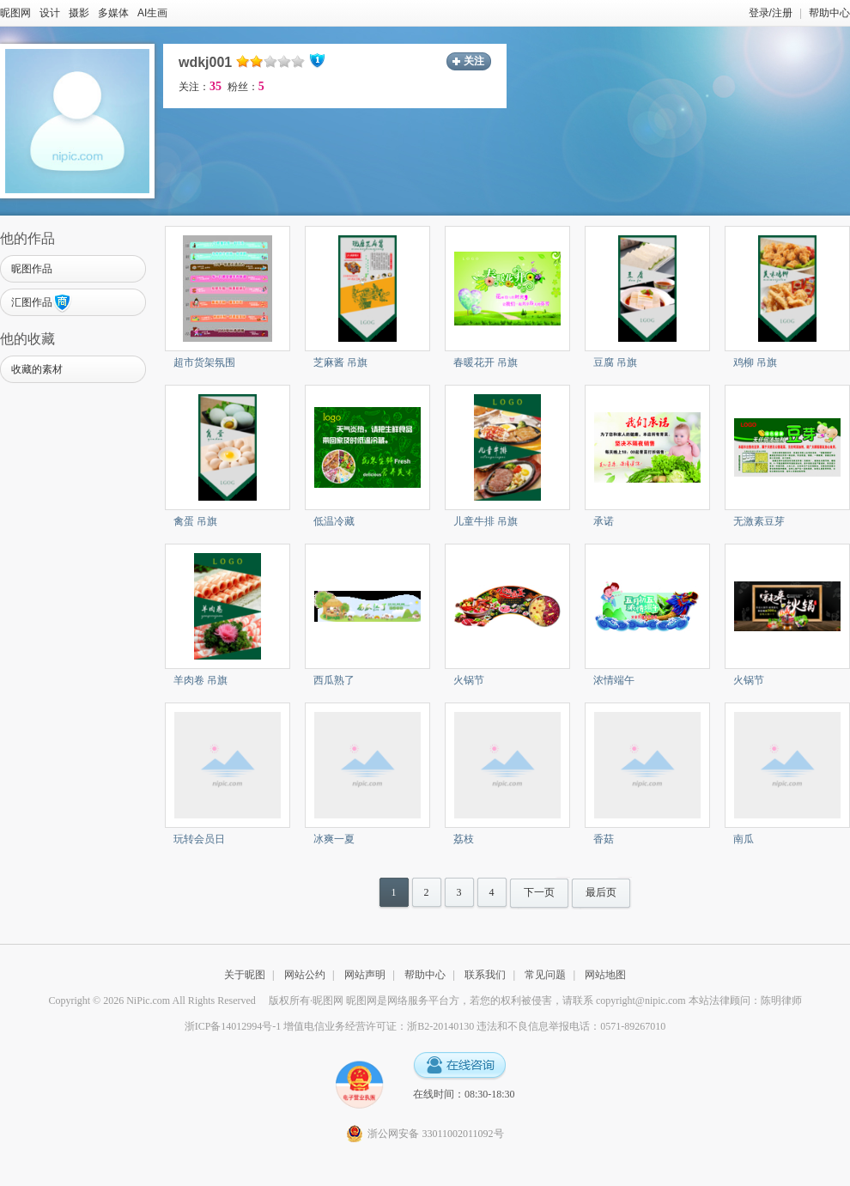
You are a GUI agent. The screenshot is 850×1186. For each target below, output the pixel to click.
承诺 (603, 521)
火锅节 (468, 680)
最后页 (601, 892)
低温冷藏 (334, 521)
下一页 (539, 892)
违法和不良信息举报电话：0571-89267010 (571, 1026)
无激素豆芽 (759, 521)
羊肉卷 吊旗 (200, 680)
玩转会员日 (199, 839)
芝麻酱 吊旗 (340, 362)
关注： (200, 87)
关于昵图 (244, 975)
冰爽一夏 (334, 839)
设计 (49, 13)
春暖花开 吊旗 (485, 362)
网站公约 (304, 975)
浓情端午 (613, 680)
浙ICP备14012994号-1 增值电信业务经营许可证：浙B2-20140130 (330, 1026)
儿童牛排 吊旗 (485, 521)
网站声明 (365, 975)
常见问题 (545, 975)
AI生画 (152, 13)
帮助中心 (829, 13)
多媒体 (113, 13)
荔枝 (463, 839)
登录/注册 (770, 13)
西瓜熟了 (334, 680)
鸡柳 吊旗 (755, 362)
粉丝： (246, 87)
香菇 (603, 839)
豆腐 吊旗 (615, 362)
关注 (474, 61)
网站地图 (605, 975)
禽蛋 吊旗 (195, 521)
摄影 (79, 13)
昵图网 (15, 13)
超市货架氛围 (204, 362)
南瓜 (743, 839)
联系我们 (485, 975)
